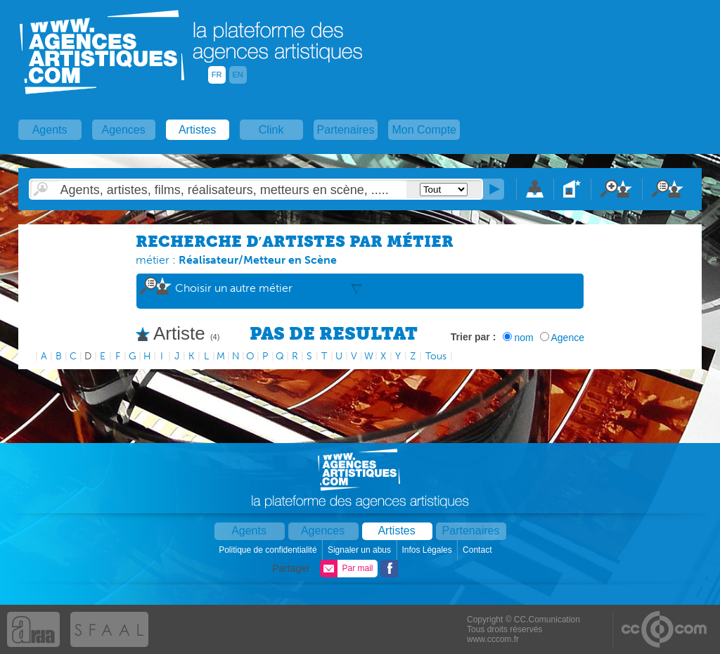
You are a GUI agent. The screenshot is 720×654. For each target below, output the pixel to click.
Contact (478, 550)
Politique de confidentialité (269, 550)
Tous (435, 356)
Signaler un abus (360, 550)
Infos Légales (427, 550)
